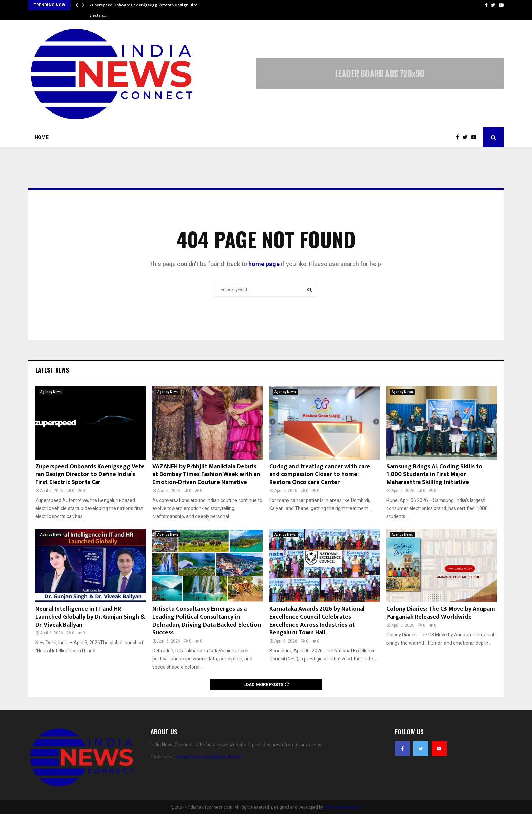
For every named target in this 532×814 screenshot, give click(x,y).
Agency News (51, 392)
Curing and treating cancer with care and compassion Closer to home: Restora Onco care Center (319, 475)
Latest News (52, 370)
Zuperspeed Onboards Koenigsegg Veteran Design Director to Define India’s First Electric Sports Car (90, 475)
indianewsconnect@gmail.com (209, 756)
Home (42, 137)
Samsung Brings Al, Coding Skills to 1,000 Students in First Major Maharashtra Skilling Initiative (434, 475)
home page (264, 263)
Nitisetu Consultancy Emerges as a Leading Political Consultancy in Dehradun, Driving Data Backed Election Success (206, 621)
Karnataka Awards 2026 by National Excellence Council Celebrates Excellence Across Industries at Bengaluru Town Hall (317, 621)
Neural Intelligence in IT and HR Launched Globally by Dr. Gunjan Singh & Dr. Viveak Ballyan (90, 617)
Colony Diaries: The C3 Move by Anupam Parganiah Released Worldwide (440, 613)
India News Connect (343, 807)
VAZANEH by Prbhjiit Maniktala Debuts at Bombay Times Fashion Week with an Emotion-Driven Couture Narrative (206, 475)
